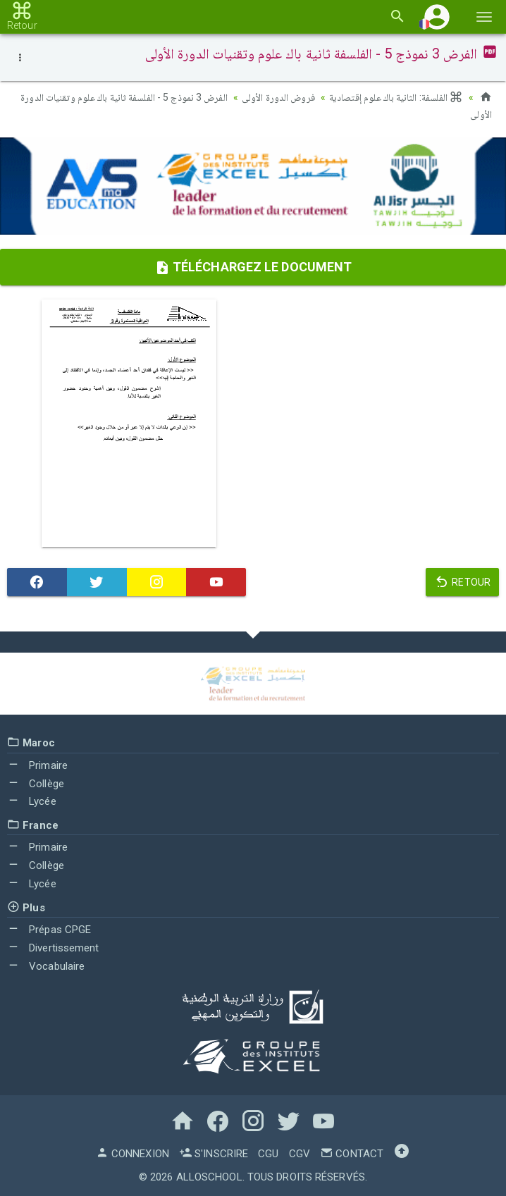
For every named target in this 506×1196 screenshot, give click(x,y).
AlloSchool (209, 1177)
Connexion (132, 1153)
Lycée (31, 801)
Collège (35, 783)
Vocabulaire (46, 966)
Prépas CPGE (49, 929)
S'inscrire (213, 1153)
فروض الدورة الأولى (278, 97)
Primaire (37, 765)
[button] (437, 16)
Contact (351, 1153)
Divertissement (53, 948)
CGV (299, 1153)
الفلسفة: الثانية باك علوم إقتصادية (396, 97)
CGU (268, 1153)
